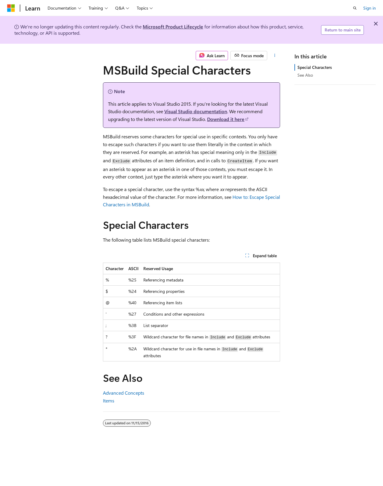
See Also (305, 75)
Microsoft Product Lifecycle (173, 26)
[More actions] (275, 55)
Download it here (225, 119)
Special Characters (314, 67)
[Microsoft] (11, 8)
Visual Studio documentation (195, 111)
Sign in (369, 8)
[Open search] (355, 8)
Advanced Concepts (123, 393)
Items (108, 400)
